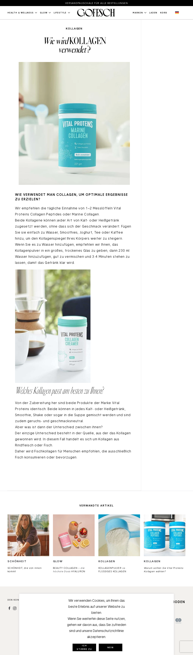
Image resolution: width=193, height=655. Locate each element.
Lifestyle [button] (62, 12)
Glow (58, 561)
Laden (153, 12)
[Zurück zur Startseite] (96, 12)
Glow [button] (45, 12)
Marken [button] (139, 12)
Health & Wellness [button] (22, 12)
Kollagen (74, 28)
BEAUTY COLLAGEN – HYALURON (69, 569)
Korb (163, 12)
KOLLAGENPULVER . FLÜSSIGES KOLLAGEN (112, 569)
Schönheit (17, 561)
